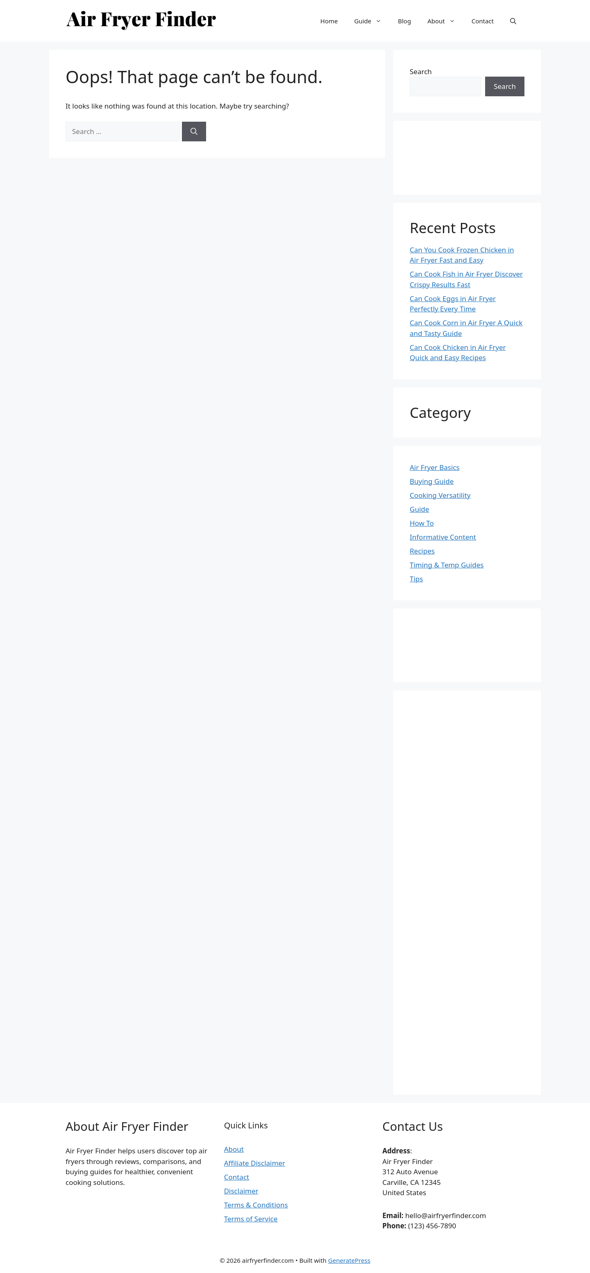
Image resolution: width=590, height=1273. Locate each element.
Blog (404, 21)
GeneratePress (349, 1260)
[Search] (194, 131)
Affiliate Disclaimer (254, 1163)
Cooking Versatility (440, 495)
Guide (372, 21)
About (445, 21)
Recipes (422, 551)
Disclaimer (241, 1191)
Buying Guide (432, 481)
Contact (483, 21)
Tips (416, 578)
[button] (513, 21)
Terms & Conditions (256, 1204)
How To (422, 523)
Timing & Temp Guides (446, 565)
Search (421, 71)
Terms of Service (251, 1218)
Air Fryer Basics (435, 467)
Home (329, 21)
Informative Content (443, 537)
